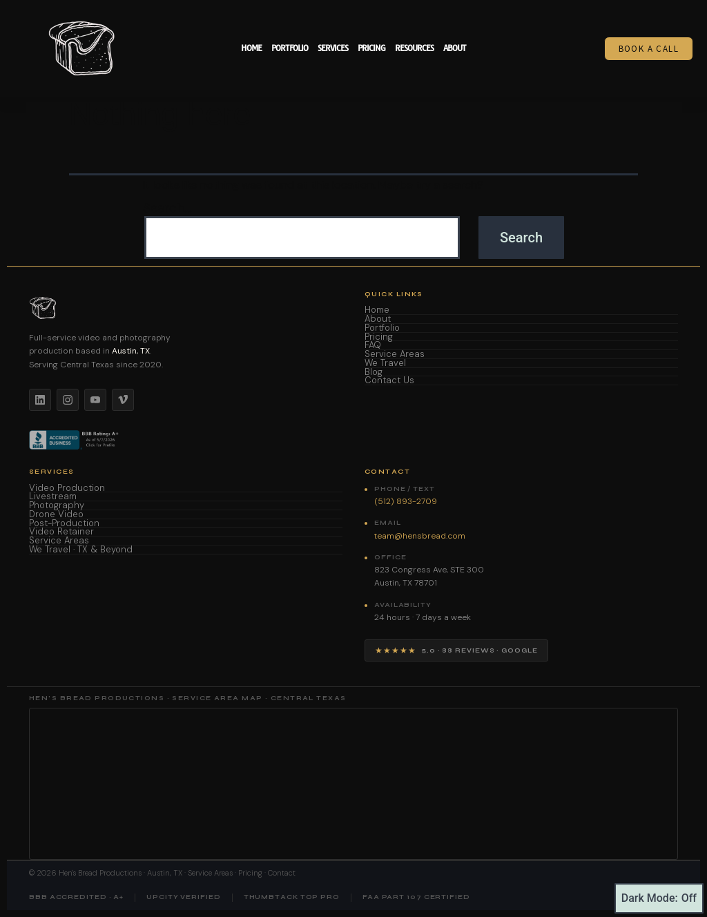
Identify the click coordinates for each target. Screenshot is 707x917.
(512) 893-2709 (405, 501)
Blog (373, 372)
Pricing (371, 48)
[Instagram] (68, 400)
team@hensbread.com (419, 535)
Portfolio (289, 48)
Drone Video (56, 514)
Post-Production (64, 523)
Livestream (53, 496)
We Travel (385, 363)
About (454, 48)
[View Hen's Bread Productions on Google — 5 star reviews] (456, 650)
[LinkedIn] (40, 400)
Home (251, 48)
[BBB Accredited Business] (75, 440)
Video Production (67, 488)
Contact (282, 873)
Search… (167, 208)
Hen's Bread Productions (100, 873)
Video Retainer (61, 532)
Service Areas (395, 354)
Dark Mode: (659, 898)
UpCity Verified (183, 897)
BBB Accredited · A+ (76, 897)
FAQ (373, 345)
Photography (56, 505)
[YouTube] (95, 400)
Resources (414, 48)
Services (333, 48)
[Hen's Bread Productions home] (185, 308)
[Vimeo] (123, 400)
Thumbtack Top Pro (292, 897)
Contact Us (389, 380)
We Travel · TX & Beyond (81, 550)
